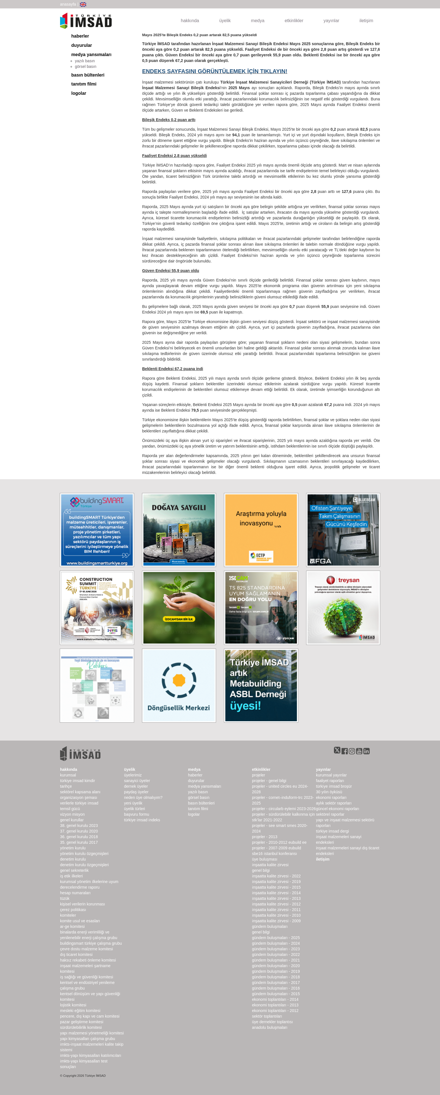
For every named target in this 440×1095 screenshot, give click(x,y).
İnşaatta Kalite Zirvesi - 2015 (276, 887)
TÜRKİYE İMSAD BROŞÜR (334, 786)
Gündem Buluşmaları (270, 926)
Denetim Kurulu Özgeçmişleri (84, 865)
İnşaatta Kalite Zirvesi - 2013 (276, 898)
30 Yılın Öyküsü (329, 792)
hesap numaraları (75, 893)
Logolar (78, 93)
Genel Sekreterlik (74, 870)
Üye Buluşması (264, 859)
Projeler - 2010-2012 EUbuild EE (279, 842)
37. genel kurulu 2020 (79, 831)
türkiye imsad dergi (332, 831)
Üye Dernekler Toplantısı (272, 1022)
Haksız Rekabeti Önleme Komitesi (88, 960)
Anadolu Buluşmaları (269, 1027)
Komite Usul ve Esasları (80, 921)
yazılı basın (85, 61)
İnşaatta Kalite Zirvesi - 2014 (276, 893)
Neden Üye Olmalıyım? (143, 797)
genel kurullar (72, 820)
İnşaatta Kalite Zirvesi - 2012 (276, 904)
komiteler (68, 915)
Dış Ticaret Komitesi (76, 954)
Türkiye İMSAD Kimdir (77, 780)
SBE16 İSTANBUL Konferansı (274, 853)
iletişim (366, 20)
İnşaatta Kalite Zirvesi (270, 865)
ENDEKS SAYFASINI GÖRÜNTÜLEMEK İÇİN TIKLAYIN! (214, 71)
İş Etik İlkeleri (71, 876)
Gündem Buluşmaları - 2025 (276, 937)
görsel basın (85, 66)
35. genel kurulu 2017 (79, 842)
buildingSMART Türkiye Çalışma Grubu (91, 943)
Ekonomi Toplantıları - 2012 (275, 1010)
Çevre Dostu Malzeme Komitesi (86, 949)
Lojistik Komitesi (73, 1005)
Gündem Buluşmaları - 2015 (276, 994)
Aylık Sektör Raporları (334, 803)
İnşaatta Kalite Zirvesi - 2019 (276, 881)
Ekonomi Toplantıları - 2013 (275, 1005)
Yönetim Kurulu (73, 848)
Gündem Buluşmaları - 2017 (276, 982)
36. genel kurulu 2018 (79, 836)
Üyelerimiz (133, 775)
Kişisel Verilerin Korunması (82, 904)
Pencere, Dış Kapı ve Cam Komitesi (90, 1016)
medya (257, 20)
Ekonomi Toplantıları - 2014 (275, 999)
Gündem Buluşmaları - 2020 (276, 965)
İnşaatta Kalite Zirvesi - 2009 (276, 921)
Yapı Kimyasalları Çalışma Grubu (87, 1038)
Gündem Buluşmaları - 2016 (276, 988)
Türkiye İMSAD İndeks (142, 820)
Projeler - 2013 (264, 836)
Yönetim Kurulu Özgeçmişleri (84, 853)
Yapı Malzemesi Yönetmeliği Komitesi (92, 1033)
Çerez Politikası (73, 909)
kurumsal (68, 775)
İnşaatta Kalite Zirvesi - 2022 (276, 876)
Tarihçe (66, 786)
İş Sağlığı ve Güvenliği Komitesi (86, 977)
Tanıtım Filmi (84, 84)
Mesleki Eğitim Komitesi (80, 1010)
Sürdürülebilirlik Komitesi (81, 1027)
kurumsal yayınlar (331, 775)
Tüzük (64, 898)
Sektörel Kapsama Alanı (80, 792)
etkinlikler (294, 20)
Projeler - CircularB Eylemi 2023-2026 (284, 808)
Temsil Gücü (70, 808)
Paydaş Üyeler (136, 792)
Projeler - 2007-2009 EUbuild (276, 848)
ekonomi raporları (331, 797)
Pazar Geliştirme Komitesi (81, 1022)
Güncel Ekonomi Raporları (337, 808)
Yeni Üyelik (133, 803)
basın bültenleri (87, 75)
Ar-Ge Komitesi (72, 926)
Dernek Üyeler (136, 786)
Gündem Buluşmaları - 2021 (276, 960)
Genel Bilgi (261, 870)
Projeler (258, 775)
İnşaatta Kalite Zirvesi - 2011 (276, 909)
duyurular (81, 45)
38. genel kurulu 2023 (79, 825)
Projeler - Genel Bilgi (269, 780)
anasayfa (68, 4)
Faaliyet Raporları (330, 780)
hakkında (190, 20)
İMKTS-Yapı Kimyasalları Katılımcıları (90, 1055)
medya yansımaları (91, 54)
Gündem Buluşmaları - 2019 (276, 971)
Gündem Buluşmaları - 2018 (276, 977)
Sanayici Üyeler (137, 780)
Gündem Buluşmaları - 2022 (276, 954)
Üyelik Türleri (134, 808)
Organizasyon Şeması (78, 797)
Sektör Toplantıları (267, 1016)
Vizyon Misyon (72, 814)
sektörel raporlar (330, 814)
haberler (80, 36)
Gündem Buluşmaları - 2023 (276, 949)
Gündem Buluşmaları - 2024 (276, 943)
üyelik (225, 20)
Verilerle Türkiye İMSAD (79, 803)
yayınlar (331, 20)
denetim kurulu (73, 859)
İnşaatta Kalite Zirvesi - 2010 (276, 915)
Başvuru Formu (136, 814)
